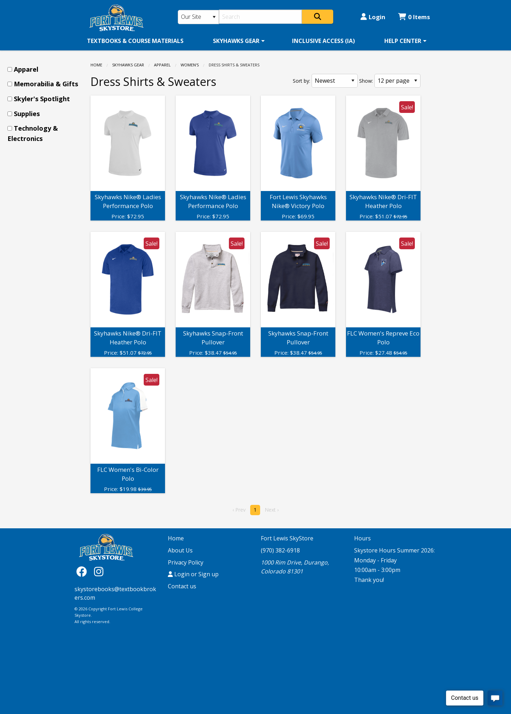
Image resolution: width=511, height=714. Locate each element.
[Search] (260, 17)
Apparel (162, 64)
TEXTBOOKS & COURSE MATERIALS (135, 41)
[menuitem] (135, 41)
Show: (366, 80)
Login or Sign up (193, 574)
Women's (190, 64)
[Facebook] (83, 571)
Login (373, 17)
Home (96, 64)
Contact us (182, 586)
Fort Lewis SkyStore (287, 538)
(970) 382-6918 (280, 550)
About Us (180, 550)
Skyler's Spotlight (42, 98)
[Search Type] (198, 17)
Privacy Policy (185, 562)
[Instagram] (98, 571)
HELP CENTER (402, 41)
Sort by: (301, 80)
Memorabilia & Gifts (46, 84)
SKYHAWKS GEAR (236, 41)
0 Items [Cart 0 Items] (414, 17)
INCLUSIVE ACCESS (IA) (323, 41)
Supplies (27, 113)
